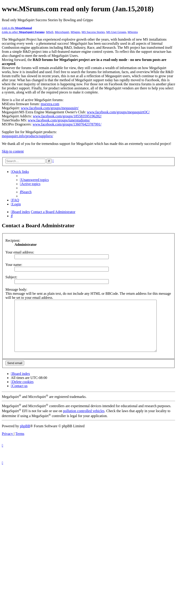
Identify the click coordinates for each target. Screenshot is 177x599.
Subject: (11, 277)
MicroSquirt (62, 32)
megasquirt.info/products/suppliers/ (27, 136)
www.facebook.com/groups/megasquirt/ (50, 108)
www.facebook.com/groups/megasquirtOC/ (118, 112)
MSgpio (75, 32)
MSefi (49, 32)
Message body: (16, 289)
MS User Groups (116, 32)
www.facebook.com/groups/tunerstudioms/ (59, 120)
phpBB (25, 436)
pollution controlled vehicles (83, 421)
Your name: (13, 265)
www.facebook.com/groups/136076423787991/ (67, 124)
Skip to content (13, 151)
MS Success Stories (93, 32)
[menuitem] (34, 180)
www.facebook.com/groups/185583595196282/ (67, 116)
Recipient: (12, 240)
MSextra (133, 32)
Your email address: (19, 252)
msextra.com (50, 104)
